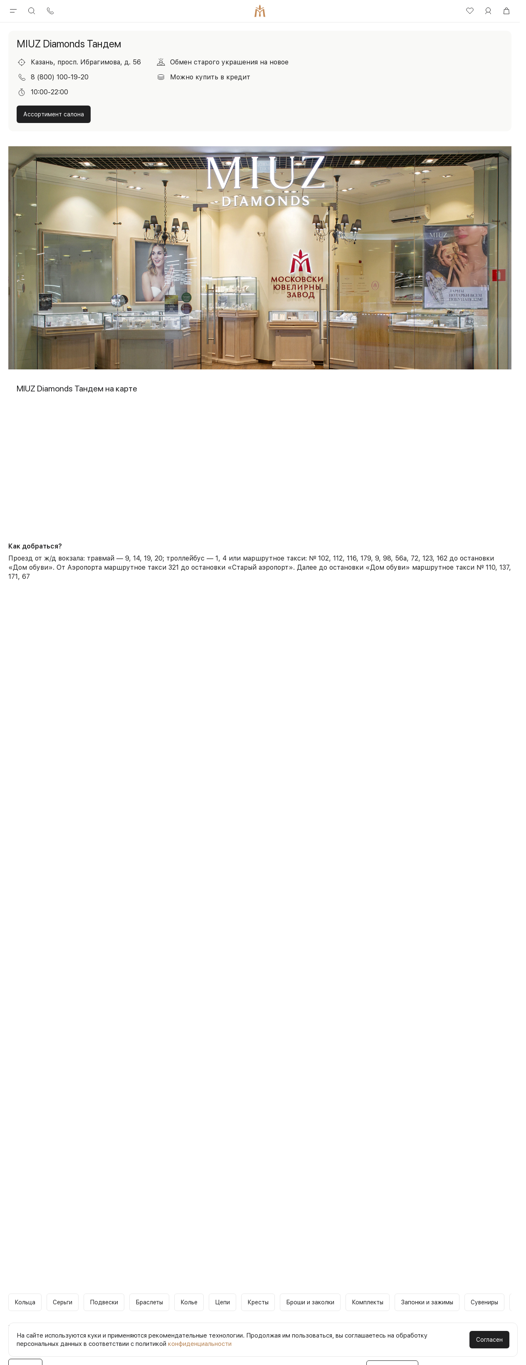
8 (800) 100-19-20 (60, 77)
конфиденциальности (200, 1344)
